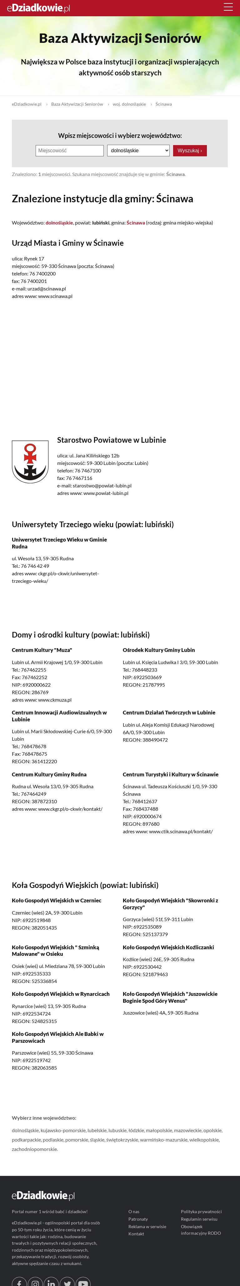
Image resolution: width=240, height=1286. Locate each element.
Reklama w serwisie (147, 1226)
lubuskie (117, 1130)
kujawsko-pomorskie (63, 1130)
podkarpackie (26, 1139)
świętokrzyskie (122, 1139)
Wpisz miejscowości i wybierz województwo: (120, 135)
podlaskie (53, 1139)
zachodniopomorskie (34, 1149)
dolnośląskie (25, 1130)
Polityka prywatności (201, 1211)
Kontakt (136, 1234)
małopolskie (159, 1130)
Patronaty (138, 1219)
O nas (133, 1211)
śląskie (97, 1139)
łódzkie (136, 1130)
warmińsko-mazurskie (164, 1139)
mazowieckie (188, 1130)
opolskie (212, 1130)
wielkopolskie (204, 1139)
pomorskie (76, 1139)
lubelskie (97, 1130)
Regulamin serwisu (199, 1219)
